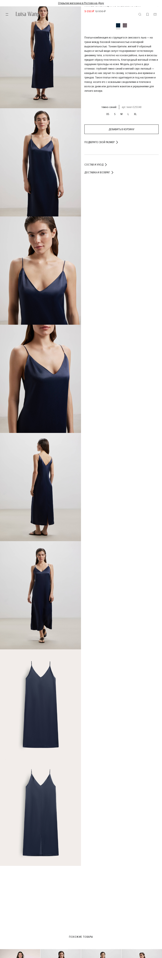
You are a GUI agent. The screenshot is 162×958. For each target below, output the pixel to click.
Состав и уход (96, 165)
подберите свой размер (101, 142)
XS (107, 114)
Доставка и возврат (99, 172)
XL (135, 114)
